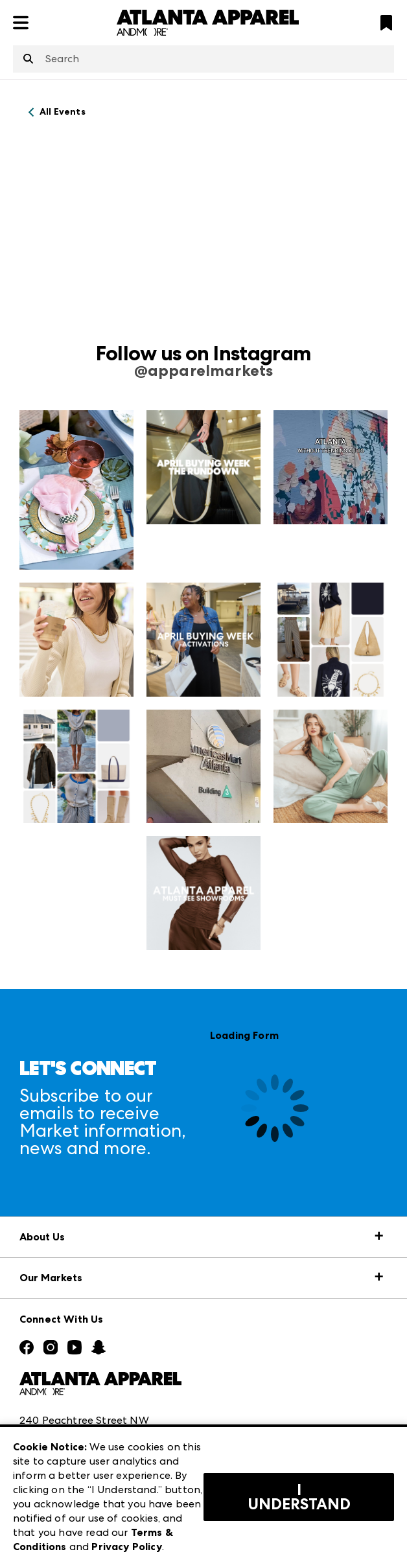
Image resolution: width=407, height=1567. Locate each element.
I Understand (299, 1497)
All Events (63, 111)
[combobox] (203, 59)
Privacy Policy (126, 1546)
